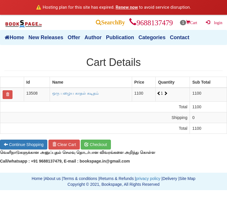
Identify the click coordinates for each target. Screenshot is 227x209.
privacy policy (148, 178)
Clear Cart (64, 144)
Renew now (127, 7)
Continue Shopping (24, 144)
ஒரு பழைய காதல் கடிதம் (75, 93)
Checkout (95, 144)
